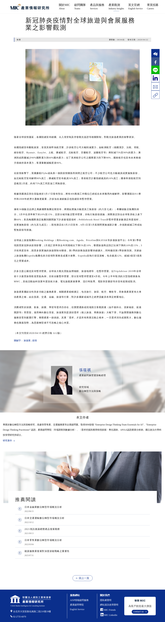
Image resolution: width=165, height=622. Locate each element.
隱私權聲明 (105, 600)
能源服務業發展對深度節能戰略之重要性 (47, 551)
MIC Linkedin (108, 615)
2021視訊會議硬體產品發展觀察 (42, 529)
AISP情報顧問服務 (79, 600)
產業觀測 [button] (116, 6)
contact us (138, 611)
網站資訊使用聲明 (109, 605)
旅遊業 (27, 340)
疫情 (34, 340)
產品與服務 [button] (97, 6)
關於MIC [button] (64, 6)
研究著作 (7, 440)
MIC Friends (110, 610)
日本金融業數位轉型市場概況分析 (43, 507)
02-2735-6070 (19, 616)
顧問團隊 (80, 6)
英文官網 (135, 6)
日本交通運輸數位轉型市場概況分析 (45, 518)
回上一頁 (84, 578)
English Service (77, 609)
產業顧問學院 (77, 605)
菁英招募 (152, 6)
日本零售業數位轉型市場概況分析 (43, 540)
